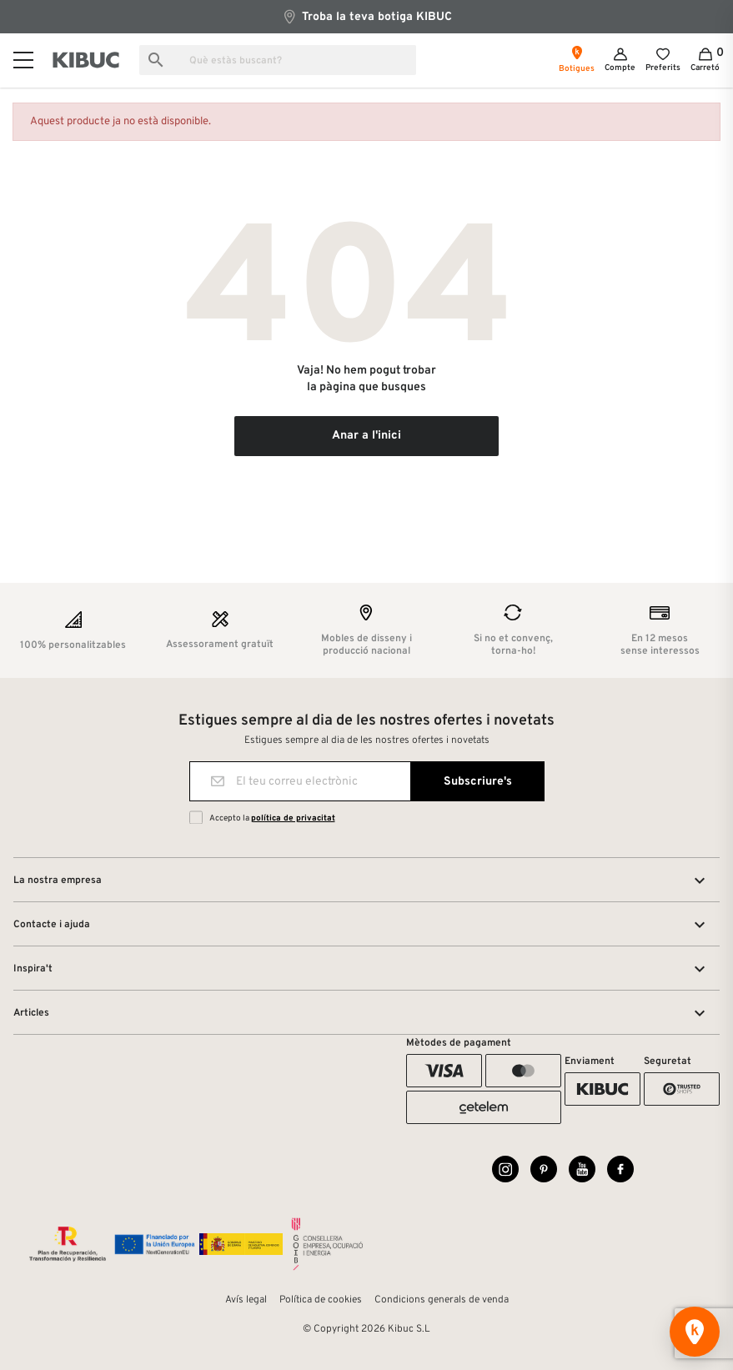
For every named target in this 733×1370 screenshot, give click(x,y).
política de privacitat (293, 818)
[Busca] (277, 60)
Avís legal (246, 1300)
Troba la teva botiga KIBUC (367, 16)
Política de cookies (320, 1300)
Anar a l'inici (366, 436)
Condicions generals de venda (441, 1300)
